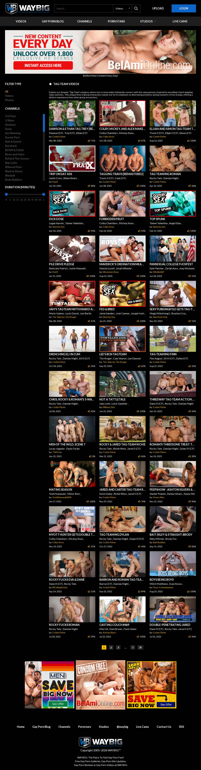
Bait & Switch (13, 141)
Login (183, 8)
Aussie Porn (12, 137)
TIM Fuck (57, 452)
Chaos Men (158, 497)
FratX (55, 181)
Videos (9, 95)
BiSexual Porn (13, 167)
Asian (8, 129)
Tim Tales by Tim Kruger (64, 317)
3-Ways (9, 120)
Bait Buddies (159, 542)
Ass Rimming (13, 133)
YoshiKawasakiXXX (61, 497)
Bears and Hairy (14, 154)
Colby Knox (108, 136)
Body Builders (13, 179)
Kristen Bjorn (109, 632)
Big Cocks (11, 162)
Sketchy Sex (58, 226)
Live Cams (142, 726)
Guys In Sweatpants (163, 587)
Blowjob (10, 175)
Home (20, 726)
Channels (64, 726)
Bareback (11, 145)
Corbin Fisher (58, 136)
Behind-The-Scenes (17, 158)
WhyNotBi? (158, 272)
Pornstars (84, 726)
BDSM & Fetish (14, 150)
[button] (122, 8)
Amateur (10, 124)
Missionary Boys (111, 272)
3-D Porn (10, 116)
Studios (104, 726)
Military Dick (109, 407)
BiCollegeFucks (60, 587)
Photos (9, 100)
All (6, 91)
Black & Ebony (14, 171)
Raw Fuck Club (160, 317)
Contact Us (164, 726)
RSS (181, 726)
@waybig (122, 726)
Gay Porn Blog (41, 726)
